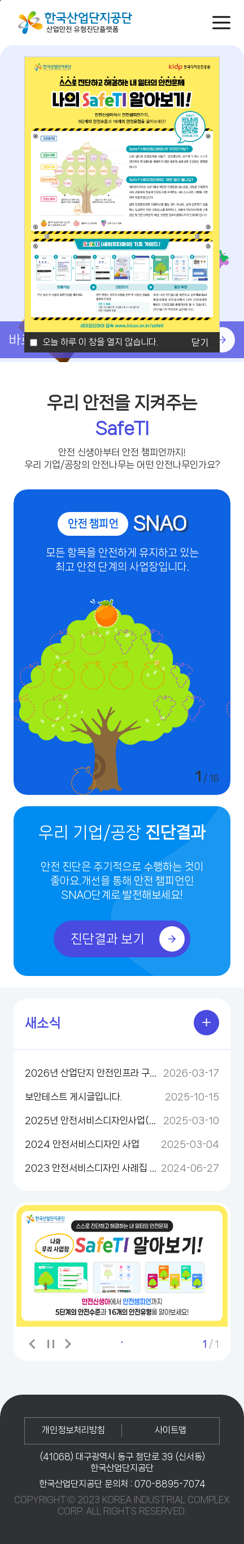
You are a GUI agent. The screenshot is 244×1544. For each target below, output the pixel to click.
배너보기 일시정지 (50, 1344)
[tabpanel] (122, 1266)
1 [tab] (122, 1342)
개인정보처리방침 (73, 1430)
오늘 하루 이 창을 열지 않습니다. (100, 342)
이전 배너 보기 (33, 1343)
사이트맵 (170, 1430)
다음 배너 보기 (67, 1343)
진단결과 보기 (128, 939)
